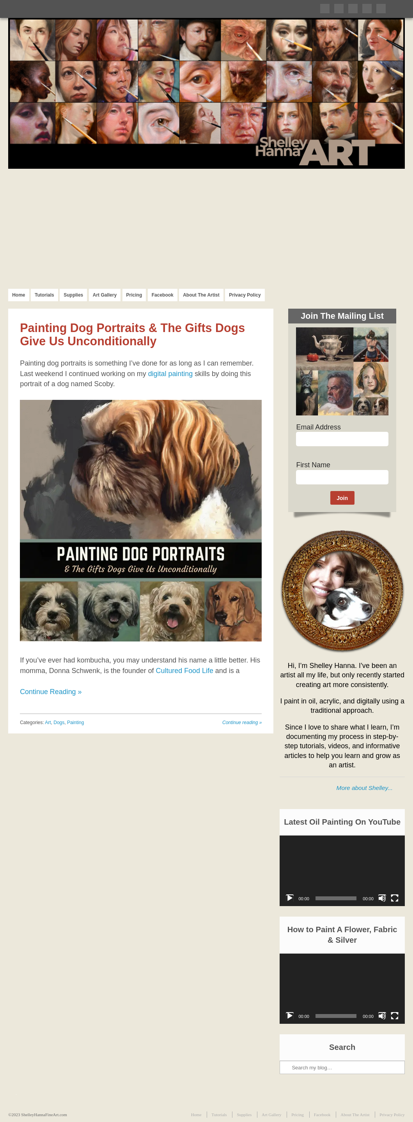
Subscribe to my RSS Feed (381, 8)
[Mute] (382, 898)
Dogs (58, 722)
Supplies (73, 295)
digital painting (170, 374)
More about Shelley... (365, 788)
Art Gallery (105, 295)
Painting (75, 722)
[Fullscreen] (395, 898)
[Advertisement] (206, 227)
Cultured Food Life (184, 671)
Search (286, 1040)
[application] (342, 871)
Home (18, 295)
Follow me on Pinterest (353, 8)
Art (48, 722)
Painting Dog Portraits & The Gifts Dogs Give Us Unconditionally (132, 334)
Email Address (318, 427)
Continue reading (242, 722)
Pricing (134, 295)
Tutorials (44, 295)
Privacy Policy (245, 295)
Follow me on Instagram (367, 8)
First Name (313, 465)
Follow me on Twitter (325, 8)
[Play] (290, 898)
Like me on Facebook (339, 8)
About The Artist (201, 295)
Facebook (163, 295)
